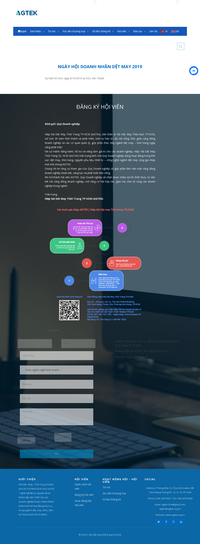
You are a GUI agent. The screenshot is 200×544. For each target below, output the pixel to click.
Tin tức (53, 31)
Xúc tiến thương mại (75, 31)
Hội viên (123, 31)
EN (175, 31)
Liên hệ (153, 31)
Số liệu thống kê (103, 31)
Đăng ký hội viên (84, 494)
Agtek (22, 31)
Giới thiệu (37, 31)
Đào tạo (139, 31)
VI (164, 31)
